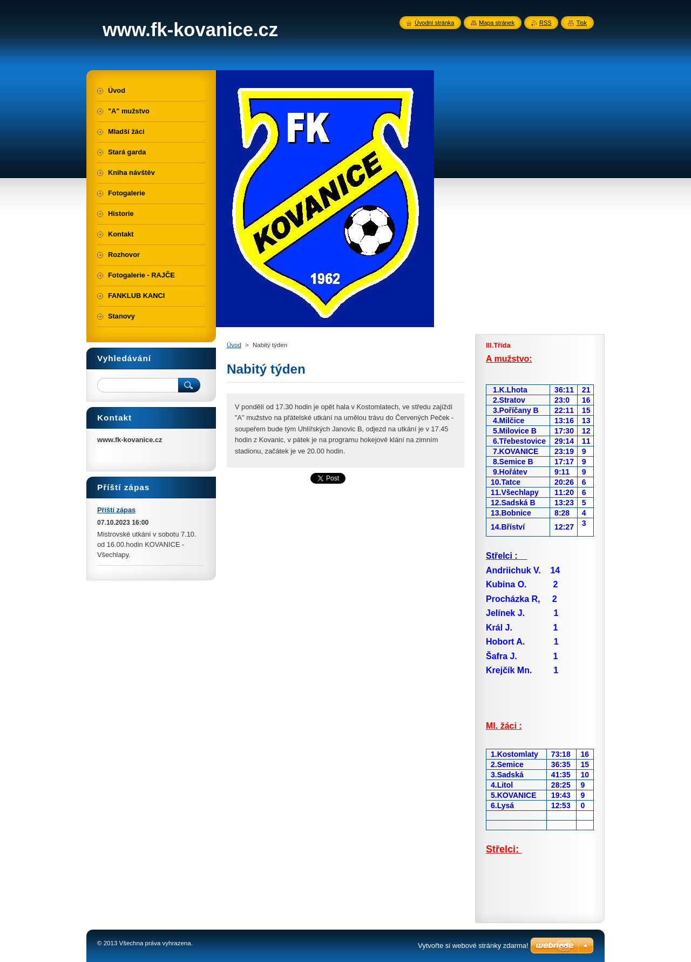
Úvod (234, 345)
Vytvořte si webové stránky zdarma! (473, 945)
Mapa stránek (496, 22)
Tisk (581, 22)
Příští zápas (116, 510)
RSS (545, 22)
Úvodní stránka (434, 22)
